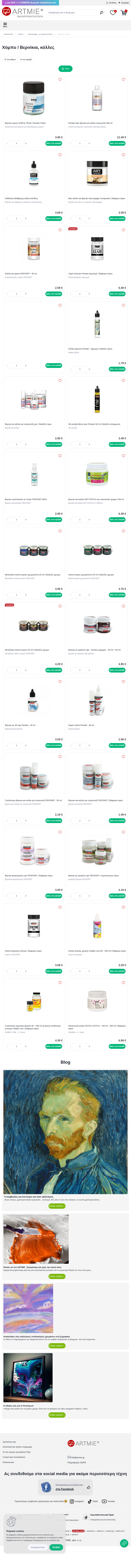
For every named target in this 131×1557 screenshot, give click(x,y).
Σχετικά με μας (9, 1453)
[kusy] (16, 144)
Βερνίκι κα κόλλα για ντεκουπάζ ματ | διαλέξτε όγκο (28, 428)
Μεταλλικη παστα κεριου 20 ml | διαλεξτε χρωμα (27, 656)
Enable (56, 1547)
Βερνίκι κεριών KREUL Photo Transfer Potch (25, 123)
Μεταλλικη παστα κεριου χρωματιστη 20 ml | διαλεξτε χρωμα (33, 580)
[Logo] (22, 12)
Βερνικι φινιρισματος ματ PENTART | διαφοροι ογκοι (29, 884)
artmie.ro (100, 1542)
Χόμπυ (20, 34)
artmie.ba (90, 1542)
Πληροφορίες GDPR (77, 1473)
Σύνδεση (112, 3)
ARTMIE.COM (78, 1542)
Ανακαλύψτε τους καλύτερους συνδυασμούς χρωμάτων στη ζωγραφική (36, 1347)
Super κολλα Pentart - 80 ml (81, 732)
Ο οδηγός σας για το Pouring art (18, 1417)
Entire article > (57, 1217)
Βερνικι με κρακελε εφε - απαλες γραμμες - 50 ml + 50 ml (95, 656)
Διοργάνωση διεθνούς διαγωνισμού (66, 1531)
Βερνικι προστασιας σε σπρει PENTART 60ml (26, 504)
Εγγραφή (125, 3)
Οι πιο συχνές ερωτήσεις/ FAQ (16, 1463)
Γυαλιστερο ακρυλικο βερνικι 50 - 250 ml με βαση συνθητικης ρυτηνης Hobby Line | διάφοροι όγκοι (33, 1037)
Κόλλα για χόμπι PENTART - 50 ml (21, 275)
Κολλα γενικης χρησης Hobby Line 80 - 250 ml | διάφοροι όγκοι (95, 961)
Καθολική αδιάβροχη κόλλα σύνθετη (21, 199)
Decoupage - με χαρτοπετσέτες (40, 34)
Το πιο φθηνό (10, 59)
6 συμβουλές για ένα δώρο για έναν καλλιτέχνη (29, 1208)
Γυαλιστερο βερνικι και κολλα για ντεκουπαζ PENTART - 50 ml (33, 808)
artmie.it (75, 1545)
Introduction (8, 34)
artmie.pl (66, 1542)
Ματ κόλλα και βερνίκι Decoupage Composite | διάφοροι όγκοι (97, 199)
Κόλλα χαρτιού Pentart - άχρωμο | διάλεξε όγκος (91, 352)
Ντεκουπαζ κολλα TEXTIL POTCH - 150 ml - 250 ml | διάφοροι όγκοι (93, 1037)
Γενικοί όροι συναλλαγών (14, 1468)
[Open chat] (124, 1543)
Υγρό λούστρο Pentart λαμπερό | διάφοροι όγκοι (91, 275)
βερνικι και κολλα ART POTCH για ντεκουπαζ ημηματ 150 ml (96, 504)
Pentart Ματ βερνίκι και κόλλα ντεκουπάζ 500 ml (91, 123)
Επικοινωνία (8, 1473)
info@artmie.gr (78, 1468)
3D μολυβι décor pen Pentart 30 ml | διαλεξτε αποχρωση (94, 428)
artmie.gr (65, 1545)
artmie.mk (120, 1542)
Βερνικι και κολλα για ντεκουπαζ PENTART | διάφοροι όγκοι (96, 808)
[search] (101, 13)
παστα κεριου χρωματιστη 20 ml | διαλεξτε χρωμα (91, 580)
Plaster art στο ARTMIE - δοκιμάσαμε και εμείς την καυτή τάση (32, 1278)
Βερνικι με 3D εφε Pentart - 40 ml (20, 732)
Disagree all (37, 1547)
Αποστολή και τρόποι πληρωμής (17, 1458)
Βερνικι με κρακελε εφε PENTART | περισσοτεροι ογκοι (94, 884)
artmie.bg (109, 1542)
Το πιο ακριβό (26, 59)
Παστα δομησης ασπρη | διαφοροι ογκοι (23, 960)
